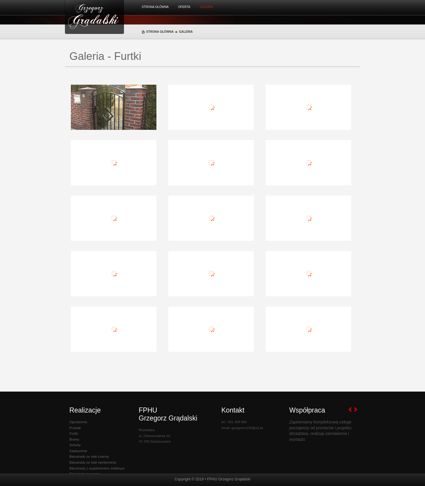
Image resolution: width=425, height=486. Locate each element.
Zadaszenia (78, 451)
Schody (75, 445)
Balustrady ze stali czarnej (89, 456)
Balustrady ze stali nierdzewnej (92, 462)
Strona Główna (155, 7)
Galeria (206, 7)
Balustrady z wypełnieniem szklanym (97, 468)
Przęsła (75, 428)
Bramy (74, 439)
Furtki (73, 433)
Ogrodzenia (78, 422)
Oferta (184, 7)
